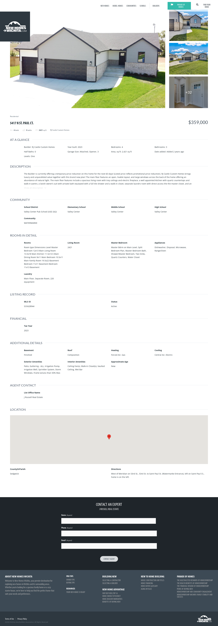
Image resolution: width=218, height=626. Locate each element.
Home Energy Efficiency (111, 596)
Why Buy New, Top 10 (110, 593)
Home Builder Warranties (112, 598)
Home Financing (147, 583)
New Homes (105, 5)
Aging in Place (146, 588)
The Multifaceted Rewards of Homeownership (195, 580)
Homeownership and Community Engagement (194, 591)
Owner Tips (70, 579)
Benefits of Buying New (111, 601)
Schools (143, 5)
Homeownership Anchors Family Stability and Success (194, 595)
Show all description (35, 188)
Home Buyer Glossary (149, 585)
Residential (14, 116)
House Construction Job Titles (152, 580)
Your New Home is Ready (75, 592)
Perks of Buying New (185, 588)
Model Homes (118, 5)
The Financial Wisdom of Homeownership (193, 585)
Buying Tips (70, 582)
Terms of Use (9, 618)
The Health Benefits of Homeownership (192, 583)
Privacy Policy (22, 618)
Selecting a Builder (110, 583)
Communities (131, 5)
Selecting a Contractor (111, 580)
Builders (156, 5)
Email (66, 540)
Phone (66, 527)
